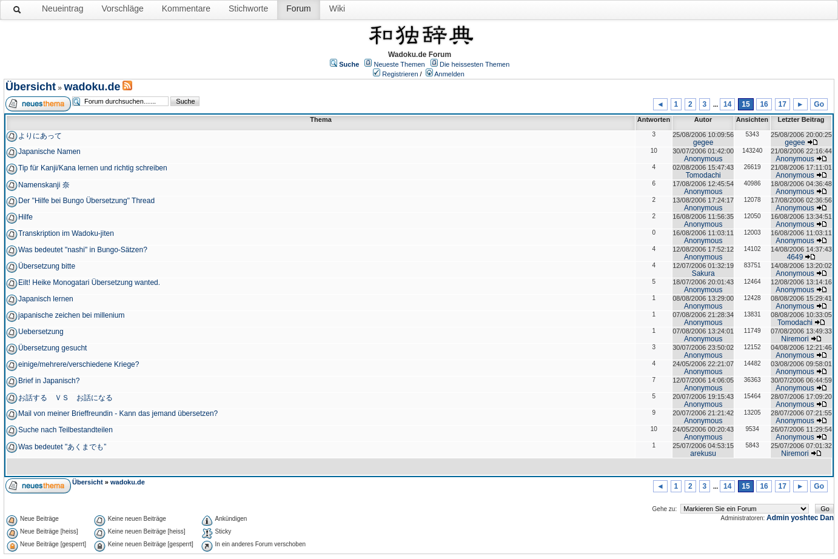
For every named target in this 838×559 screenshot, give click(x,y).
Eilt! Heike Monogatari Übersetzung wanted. (89, 282)
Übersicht (30, 87)
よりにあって (40, 136)
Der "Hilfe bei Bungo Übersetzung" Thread (86, 200)
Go (819, 104)
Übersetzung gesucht (52, 348)
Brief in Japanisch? (48, 381)
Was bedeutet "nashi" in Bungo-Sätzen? (82, 250)
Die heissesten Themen (474, 64)
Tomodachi (703, 175)
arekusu (703, 453)
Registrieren (400, 74)
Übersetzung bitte (46, 266)
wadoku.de (92, 87)
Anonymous (703, 159)
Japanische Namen (49, 151)
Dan (827, 518)
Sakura (703, 273)
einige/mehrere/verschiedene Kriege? (78, 364)
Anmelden (449, 74)
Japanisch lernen (45, 299)
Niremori (794, 339)
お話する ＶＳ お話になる (65, 397)
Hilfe (25, 217)
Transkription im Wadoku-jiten (66, 233)
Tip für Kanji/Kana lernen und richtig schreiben (92, 168)
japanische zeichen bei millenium (71, 315)
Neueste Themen (399, 64)
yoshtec (804, 518)
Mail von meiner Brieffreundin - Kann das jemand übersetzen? (118, 413)
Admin (777, 518)
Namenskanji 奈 (44, 185)
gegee (703, 142)
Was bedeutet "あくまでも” (62, 447)
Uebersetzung (41, 331)
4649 (795, 257)
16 (764, 104)
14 (727, 104)
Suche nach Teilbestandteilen (65, 430)
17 (782, 104)
